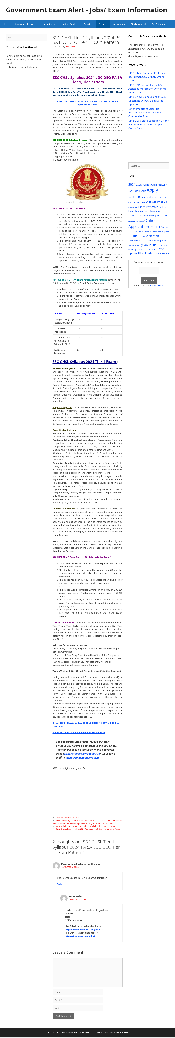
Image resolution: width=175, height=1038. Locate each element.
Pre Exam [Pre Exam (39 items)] (139, 231)
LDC (98, 820)
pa (121, 820)
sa (68, 823)
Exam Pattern (90, 820)
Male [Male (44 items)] (158, 210)
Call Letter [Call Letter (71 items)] (159, 197)
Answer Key (119, 24)
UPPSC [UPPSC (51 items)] (160, 249)
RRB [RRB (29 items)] (145, 236)
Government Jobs (27, 24)
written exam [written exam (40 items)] (162, 253)
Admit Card (72, 24)
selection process (77, 823)
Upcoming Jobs (49, 24)
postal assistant (59, 823)
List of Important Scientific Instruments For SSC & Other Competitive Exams (145, 112)
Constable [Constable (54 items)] (140, 202)
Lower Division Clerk (110, 820)
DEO (81, 820)
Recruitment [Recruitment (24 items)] (156, 232)
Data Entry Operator (69, 820)
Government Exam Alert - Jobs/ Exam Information (86, 9)
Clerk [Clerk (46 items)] (131, 202)
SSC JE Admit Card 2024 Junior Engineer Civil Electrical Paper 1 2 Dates (86, 826)
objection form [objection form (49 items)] (160, 215)
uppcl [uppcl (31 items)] (163, 245)
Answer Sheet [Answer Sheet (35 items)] (139, 190)
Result (90, 24)
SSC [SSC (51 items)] (141, 240)
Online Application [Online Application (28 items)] (136, 221)
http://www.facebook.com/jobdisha (84, 929)
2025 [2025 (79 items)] (139, 185)
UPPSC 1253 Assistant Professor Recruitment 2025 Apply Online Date (146, 76)
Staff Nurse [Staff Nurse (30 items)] (148, 240)
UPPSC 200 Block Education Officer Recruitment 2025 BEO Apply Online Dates (148, 124)
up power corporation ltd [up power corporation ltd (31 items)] (145, 249)
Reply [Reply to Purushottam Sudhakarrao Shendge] (59, 884)
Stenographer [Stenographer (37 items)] (160, 240)
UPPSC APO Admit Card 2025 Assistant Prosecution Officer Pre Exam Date (147, 88)
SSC (103, 823)
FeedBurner (156, 285)
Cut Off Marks (159, 24)
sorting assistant (93, 823)
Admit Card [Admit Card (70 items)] (150, 184)
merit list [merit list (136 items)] (135, 215)
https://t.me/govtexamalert (80, 936)
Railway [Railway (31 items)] (148, 231)
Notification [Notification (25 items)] (147, 216)
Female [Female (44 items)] (160, 207)
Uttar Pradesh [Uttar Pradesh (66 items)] (146, 253)
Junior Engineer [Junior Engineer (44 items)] (136, 210)
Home (6, 24)
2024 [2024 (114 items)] (132, 184)
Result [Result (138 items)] (138, 235)
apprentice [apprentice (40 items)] (147, 197)
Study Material (138, 24)
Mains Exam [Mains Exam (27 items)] (150, 211)
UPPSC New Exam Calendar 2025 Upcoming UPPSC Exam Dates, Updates (147, 100)
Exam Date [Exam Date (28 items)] (132, 207)
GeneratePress (122, 1032)
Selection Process (63, 817)
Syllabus (103, 24)
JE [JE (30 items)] (165, 207)
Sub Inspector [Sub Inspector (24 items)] (133, 245)
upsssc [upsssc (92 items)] (133, 253)
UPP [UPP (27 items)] (158, 245)
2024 (58, 820)
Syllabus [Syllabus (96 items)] (145, 245)
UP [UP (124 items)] (154, 245)
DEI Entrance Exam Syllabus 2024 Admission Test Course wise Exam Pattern (88, 829)
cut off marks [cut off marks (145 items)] (156, 202)
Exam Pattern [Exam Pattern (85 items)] (147, 207)
